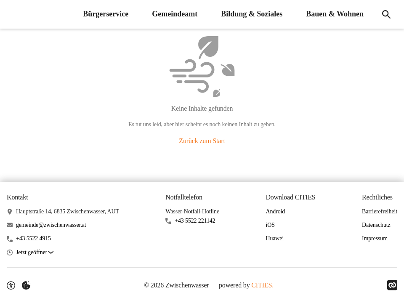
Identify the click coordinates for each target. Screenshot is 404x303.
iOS (270, 225)
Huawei (275, 238)
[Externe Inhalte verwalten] (26, 285)
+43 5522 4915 (33, 238)
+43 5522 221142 (195, 221)
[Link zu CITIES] (392, 285)
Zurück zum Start (202, 140)
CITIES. (262, 285)
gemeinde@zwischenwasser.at (51, 225)
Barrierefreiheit (379, 211)
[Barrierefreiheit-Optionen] (11, 285)
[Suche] (386, 14)
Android (275, 211)
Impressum (375, 238)
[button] (34, 252)
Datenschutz (376, 225)
